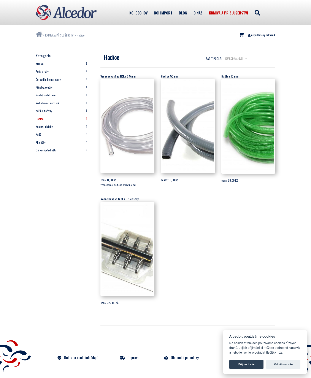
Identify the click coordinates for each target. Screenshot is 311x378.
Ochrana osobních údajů (77, 357)
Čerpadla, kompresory (61, 79)
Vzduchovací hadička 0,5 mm (118, 76)
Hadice (80, 35)
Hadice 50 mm (169, 76)
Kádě (61, 134)
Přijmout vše (246, 364)
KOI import (163, 13)
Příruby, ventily (61, 87)
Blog (183, 13)
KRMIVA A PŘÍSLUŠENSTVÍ (59, 35)
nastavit (294, 348)
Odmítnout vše (283, 364)
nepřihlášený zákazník (261, 35)
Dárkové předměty (61, 150)
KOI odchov (138, 13)
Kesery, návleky (61, 126)
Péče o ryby (61, 71)
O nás (198, 13)
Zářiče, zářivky (61, 110)
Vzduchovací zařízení (61, 103)
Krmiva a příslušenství (228, 13)
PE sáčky (61, 142)
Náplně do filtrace (61, 95)
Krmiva (61, 63)
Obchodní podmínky (181, 357)
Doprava (129, 357)
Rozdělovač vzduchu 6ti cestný (119, 199)
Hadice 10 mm (229, 76)
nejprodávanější (233, 58)
